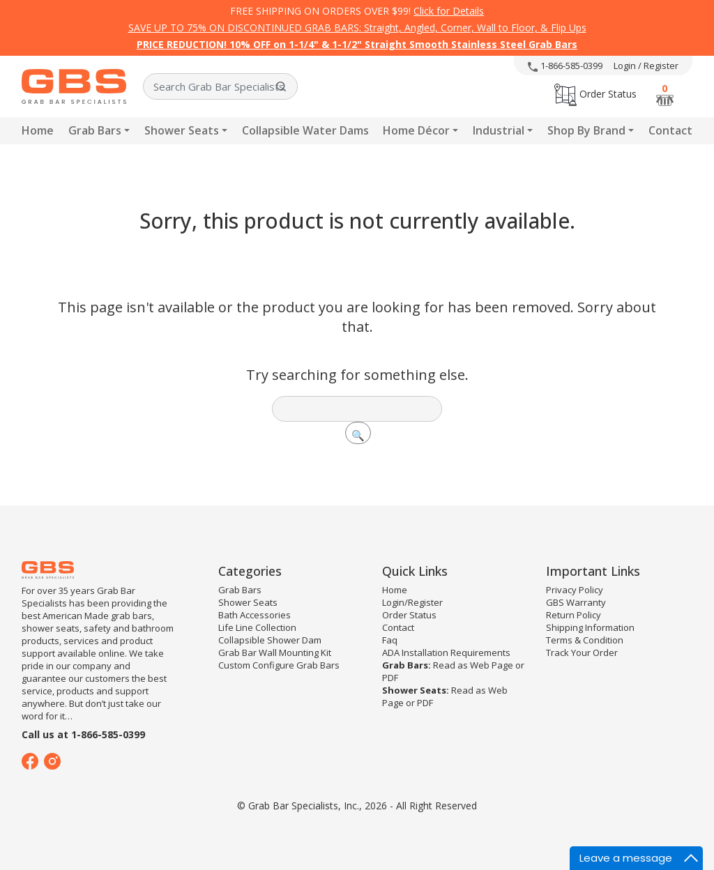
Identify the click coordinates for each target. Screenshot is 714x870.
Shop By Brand (586, 130)
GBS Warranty (576, 602)
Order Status (595, 93)
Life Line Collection (257, 627)
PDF (390, 677)
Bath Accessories (254, 615)
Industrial (498, 130)
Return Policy (573, 615)
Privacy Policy (574, 589)
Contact (670, 130)
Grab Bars (94, 130)
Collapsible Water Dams (305, 130)
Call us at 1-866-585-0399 (83, 734)
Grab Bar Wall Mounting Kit (274, 652)
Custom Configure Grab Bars (279, 665)
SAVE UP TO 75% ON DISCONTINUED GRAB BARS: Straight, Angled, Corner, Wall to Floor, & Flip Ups (357, 27)
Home (38, 130)
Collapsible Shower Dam (269, 640)
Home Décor (416, 130)
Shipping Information (590, 627)
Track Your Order (582, 652)
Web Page (491, 665)
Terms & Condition (584, 640)
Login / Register (646, 65)
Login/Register (412, 602)
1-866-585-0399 (565, 65)
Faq (389, 640)
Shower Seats (181, 130)
